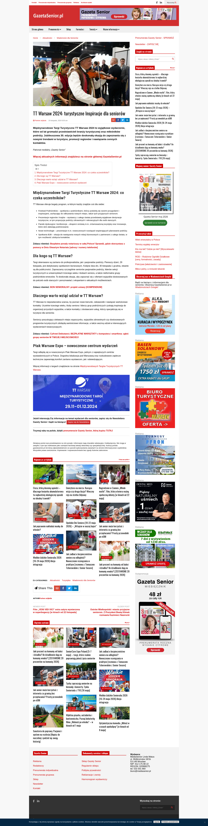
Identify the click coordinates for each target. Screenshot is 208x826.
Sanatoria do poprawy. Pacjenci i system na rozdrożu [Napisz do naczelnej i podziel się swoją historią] (47, 736)
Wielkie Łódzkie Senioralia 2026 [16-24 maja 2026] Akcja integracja (47, 561)
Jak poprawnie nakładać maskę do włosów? (152, 103)
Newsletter (38, 784)
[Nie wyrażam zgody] (204, 822)
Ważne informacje (111, 29)
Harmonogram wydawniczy (94, 779)
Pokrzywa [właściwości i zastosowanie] (153, 264)
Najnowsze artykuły (42, 459)
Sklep (68, 29)
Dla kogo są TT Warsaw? (48, 176)
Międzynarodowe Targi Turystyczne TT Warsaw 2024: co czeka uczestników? (73, 172)
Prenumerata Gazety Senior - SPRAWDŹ (154, 38)
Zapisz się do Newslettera (78, 422)
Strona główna (37, 29)
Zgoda (156, 822)
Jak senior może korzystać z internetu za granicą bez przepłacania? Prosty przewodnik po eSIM (114, 531)
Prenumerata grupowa (65, 2)
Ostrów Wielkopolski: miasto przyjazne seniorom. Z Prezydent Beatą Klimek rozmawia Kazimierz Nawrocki (110, 612)
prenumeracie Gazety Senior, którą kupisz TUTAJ (88, 431)
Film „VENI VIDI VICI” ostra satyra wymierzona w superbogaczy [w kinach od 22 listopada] (56, 610)
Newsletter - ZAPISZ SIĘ (147, 44)
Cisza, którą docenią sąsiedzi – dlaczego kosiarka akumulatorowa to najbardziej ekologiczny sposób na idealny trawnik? (48, 493)
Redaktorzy (38, 766)
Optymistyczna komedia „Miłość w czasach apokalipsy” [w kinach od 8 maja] (114, 726)
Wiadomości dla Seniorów (83, 580)
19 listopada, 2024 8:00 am (58, 120)
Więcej (127, 622)
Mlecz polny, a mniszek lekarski (150, 269)
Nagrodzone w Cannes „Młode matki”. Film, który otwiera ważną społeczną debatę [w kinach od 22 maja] (114, 493)
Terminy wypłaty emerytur (147, 244)
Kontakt (34, 2)
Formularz (80, 29)
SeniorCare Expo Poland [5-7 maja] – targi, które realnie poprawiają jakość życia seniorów (80, 655)
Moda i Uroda (41, 519)
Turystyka (66, 580)
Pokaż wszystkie (124, 459)
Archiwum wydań (86, 2)
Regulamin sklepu (90, 766)
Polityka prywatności (91, 770)
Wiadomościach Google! (146, 287)
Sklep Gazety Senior (91, 761)
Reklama (76, 2)
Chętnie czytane (41, 622)
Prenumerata (55, 29)
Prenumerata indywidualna (47, 2)
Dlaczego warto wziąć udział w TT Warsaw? (57, 179)
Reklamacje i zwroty (91, 775)
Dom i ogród (40, 481)
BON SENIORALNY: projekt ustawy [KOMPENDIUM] (76, 287)
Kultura (105, 481)
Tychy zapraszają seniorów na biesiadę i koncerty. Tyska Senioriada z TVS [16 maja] (79, 687)
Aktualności (40, 550)
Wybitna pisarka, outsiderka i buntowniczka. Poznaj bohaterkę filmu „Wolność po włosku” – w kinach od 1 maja (80, 720)
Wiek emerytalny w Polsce (147, 240)
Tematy (93, 29)
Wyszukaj (171, 3)
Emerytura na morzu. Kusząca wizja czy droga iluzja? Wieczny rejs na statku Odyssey (80, 491)
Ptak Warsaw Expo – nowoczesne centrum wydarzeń (62, 183)
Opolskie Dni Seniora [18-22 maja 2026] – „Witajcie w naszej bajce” (81, 524)
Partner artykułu (39, 120)
